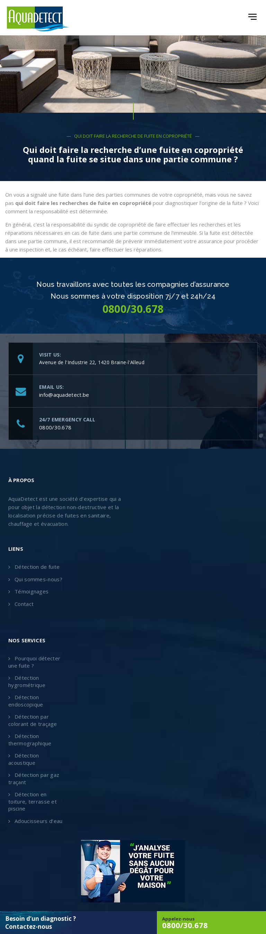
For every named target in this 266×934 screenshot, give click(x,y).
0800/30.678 (55, 427)
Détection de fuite (37, 566)
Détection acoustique (23, 759)
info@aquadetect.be (64, 394)
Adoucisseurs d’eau (38, 820)
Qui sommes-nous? (38, 579)
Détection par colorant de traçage (32, 720)
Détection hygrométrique (26, 681)
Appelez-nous (211, 923)
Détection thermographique (30, 739)
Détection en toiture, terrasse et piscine (32, 801)
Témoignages (31, 591)
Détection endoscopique (25, 701)
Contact (24, 603)
